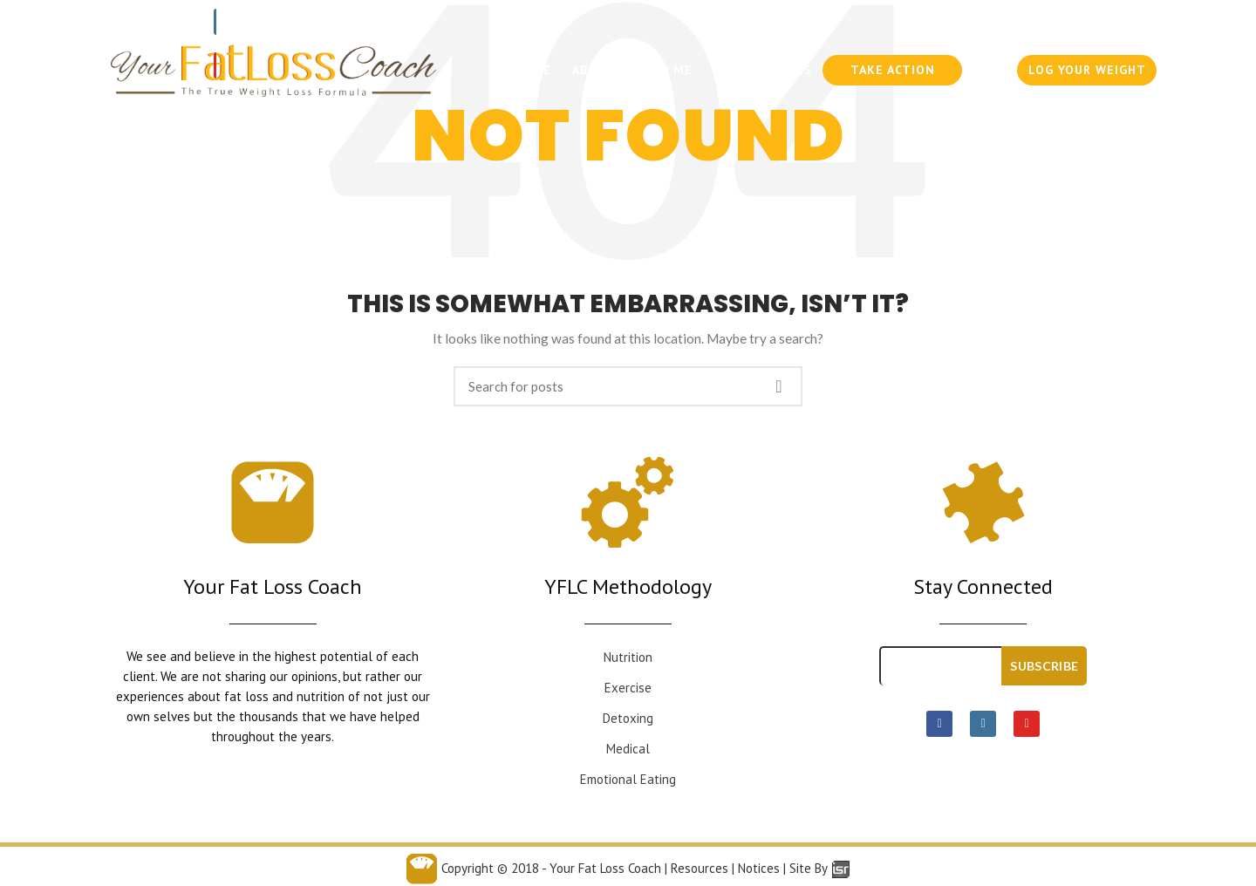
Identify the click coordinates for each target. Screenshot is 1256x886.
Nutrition (628, 657)
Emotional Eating (628, 779)
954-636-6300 (937, 21)
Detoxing (628, 718)
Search (779, 386)
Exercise (628, 687)
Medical (628, 748)
